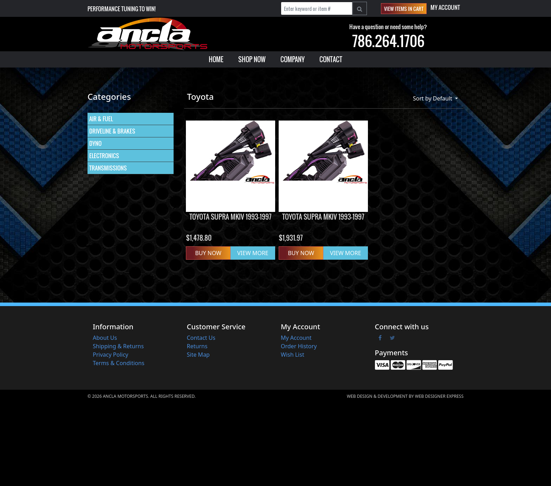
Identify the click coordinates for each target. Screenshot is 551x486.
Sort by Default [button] (433, 98)
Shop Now (252, 59)
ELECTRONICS (104, 155)
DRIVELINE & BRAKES (112, 131)
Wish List (292, 354)
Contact (330, 59)
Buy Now (208, 253)
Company (292, 59)
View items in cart (403, 8)
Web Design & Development (377, 396)
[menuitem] (216, 59)
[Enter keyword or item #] (316, 8)
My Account (445, 7)
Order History (299, 346)
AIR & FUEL (101, 119)
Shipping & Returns (118, 346)
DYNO (95, 143)
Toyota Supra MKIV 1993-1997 (230, 217)
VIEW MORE (252, 253)
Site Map (198, 354)
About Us (105, 338)
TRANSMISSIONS (108, 168)
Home (216, 59)
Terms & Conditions (118, 363)
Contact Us (201, 338)
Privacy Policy (110, 354)
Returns (197, 346)
